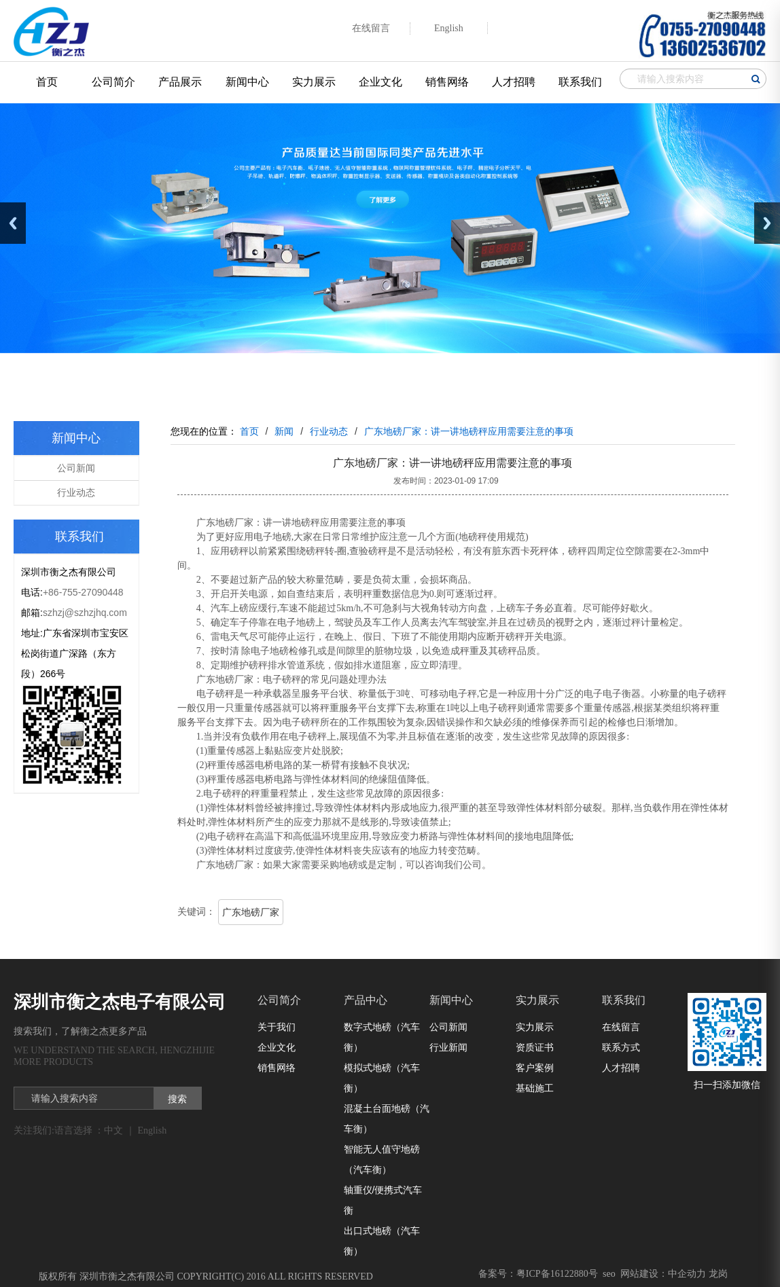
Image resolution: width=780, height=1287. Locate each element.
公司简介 (113, 82)
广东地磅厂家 (250, 912)
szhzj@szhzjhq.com (85, 612)
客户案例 (535, 1067)
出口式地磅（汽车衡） (382, 1240)
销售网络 (447, 82)
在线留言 (621, 1026)
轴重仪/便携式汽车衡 (383, 1200)
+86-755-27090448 (83, 592)
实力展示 (314, 82)
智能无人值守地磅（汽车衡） (382, 1159)
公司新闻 (76, 468)
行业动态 (76, 492)
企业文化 (380, 82)
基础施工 (535, 1088)
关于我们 (277, 1026)
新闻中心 (247, 82)
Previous (13, 223)
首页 (47, 82)
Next (767, 223)
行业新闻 (448, 1047)
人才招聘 (513, 82)
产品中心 (365, 1000)
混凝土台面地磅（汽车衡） (386, 1118)
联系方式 (621, 1047)
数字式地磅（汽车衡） (382, 1037)
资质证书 (535, 1047)
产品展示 (180, 82)
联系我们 (580, 82)
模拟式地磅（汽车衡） (382, 1077)
